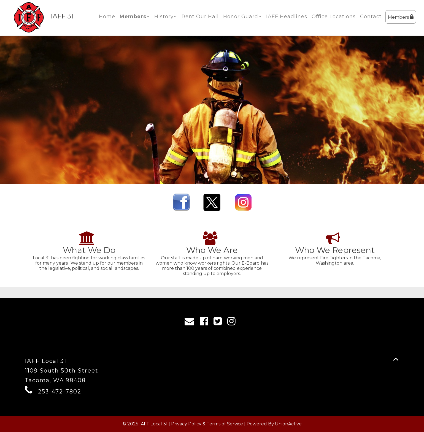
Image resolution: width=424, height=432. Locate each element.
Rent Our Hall (200, 16)
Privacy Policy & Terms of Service (207, 423)
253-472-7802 (59, 391)
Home (107, 16)
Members (401, 17)
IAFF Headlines (286, 16)
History (165, 16)
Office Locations (334, 16)
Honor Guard (242, 16)
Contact (371, 16)
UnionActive (288, 423)
